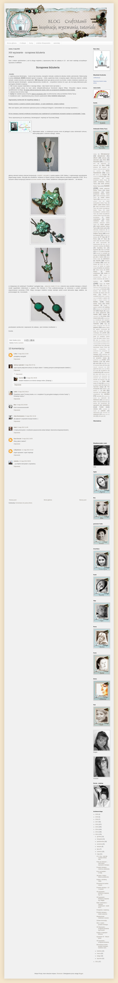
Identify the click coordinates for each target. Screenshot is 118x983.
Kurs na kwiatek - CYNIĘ (101, 872)
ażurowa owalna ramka (38, 179)
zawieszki (96, 414)
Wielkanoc (96, 399)
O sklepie (23, 43)
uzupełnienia (96, 394)
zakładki (103, 411)
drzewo (95, 237)
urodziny (103, 392)
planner (106, 334)
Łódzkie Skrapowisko (43, 43)
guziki (107, 251)
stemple (95, 379)
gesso (97, 251)
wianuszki (103, 398)
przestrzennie (105, 356)
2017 (97, 822)
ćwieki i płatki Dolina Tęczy (101, 204)
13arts (95, 154)
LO (94, 311)
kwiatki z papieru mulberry (100, 300)
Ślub (103, 381)
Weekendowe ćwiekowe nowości (103, 917)
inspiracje (103, 255)
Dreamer (97, 235)
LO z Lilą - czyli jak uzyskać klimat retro (102, 858)
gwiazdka (98, 253)
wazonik (106, 396)
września (99, 844)
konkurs (95, 291)
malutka (16, 461)
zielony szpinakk (19, 365)
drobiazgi (106, 235)
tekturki (106, 385)
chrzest (101, 176)
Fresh (107, 249)
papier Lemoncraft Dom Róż (100, 325)
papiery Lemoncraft (101, 329)
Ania (104, 160)
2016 (97, 824)
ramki (96, 363)
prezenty (95, 352)
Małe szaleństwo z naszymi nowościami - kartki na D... (103, 905)
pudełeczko (96, 359)
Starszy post (82, 500)
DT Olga (102, 237)
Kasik (107, 283)
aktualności (101, 156)
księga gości (104, 292)
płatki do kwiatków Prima (103, 343)
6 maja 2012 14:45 (22, 427)
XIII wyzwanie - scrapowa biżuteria (103, 941)
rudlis (15, 391)
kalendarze (106, 259)
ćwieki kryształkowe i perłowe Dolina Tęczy (101, 211)
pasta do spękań (98, 331)
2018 (97, 819)
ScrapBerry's (104, 370)
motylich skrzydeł (42, 175)
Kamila (16, 342)
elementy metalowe (98, 246)
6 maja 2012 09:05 (31, 378)
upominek (95, 392)
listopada (99, 839)
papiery (95, 327)
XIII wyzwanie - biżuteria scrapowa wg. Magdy (103, 898)
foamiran (95, 249)
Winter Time (96, 401)
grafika (102, 251)
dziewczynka (96, 244)
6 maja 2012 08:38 (22, 405)
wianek (95, 398)
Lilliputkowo (17, 450)
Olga (105, 323)
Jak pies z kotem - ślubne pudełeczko (103, 876)
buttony (97, 174)
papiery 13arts (105, 327)
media (95, 314)
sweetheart (95, 381)
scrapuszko (106, 372)
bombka (98, 171)
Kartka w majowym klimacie (102, 933)
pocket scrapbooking (99, 349)
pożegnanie (104, 350)
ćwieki (106, 186)
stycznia (99, 958)
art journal (105, 161)
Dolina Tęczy (97, 233)
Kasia (101, 283)
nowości (96, 323)
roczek (107, 363)
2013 (97, 832)
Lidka (15, 354)
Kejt (98, 285)
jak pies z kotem (98, 257)
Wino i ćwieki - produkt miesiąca (102, 923)
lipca (98, 849)
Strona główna (12, 43)
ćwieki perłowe (104, 224)
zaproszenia (96, 412)
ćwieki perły (103, 228)
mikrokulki (95, 316)
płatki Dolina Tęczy (100, 345)
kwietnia (99, 951)
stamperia (95, 377)
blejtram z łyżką (97, 169)
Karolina (107, 260)
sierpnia (99, 846)
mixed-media (97, 318)
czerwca (99, 851)
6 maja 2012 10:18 (30, 416)
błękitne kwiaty (106, 169)
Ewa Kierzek (17, 438)
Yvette (101, 407)
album (95, 158)
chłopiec (104, 174)
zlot (94, 416)
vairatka (106, 394)
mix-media (103, 316)
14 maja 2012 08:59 (25, 461)
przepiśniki (96, 356)
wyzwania (20, 342)
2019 (97, 817)
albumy (104, 158)
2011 (97, 961)
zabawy (95, 409)
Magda (101, 311)
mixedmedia (106, 318)
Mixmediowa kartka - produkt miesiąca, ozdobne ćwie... (102, 946)
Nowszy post (12, 500)
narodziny (106, 320)
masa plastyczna (101, 312)
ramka (107, 361)
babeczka (103, 163)
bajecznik (95, 165)
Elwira (107, 246)
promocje (104, 354)
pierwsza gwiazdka (97, 334)
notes (96, 322)
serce (97, 374)
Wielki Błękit (105, 399)
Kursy (31, 43)
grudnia (99, 836)
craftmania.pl (96, 77)
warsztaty (57, 43)
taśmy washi (98, 385)
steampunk (104, 377)
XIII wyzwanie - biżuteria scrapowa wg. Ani (103, 893)
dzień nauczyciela (101, 242)
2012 (97, 834)
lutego (99, 956)
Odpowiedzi (19, 374)
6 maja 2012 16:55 (27, 438)
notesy (103, 322)
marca (99, 953)
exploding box (101, 248)
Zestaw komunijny (102, 920)
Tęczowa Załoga (98, 387)
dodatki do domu (104, 231)
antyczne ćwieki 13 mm (52, 286)
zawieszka (105, 412)
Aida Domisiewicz (19, 416)
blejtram (104, 167)
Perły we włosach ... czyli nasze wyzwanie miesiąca (103, 863)
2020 (97, 814)
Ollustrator (60, 973)
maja (98, 854)
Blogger (81, 973)
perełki (104, 333)
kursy (94, 294)
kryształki (95, 292)
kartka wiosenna (97, 278)
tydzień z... (96, 390)
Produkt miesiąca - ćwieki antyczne (102, 913)
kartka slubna (99, 269)
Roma (106, 365)
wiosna (95, 403)
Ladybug (106, 307)
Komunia (104, 289)
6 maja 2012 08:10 (23, 391)
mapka (107, 311)
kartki (106, 281)
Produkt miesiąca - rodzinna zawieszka (103, 868)
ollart (15, 427)
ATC (94, 163)
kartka (97, 262)
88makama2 (105, 154)
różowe (102, 368)
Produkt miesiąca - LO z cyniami (103, 888)
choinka (95, 176)
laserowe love (99, 309)
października (100, 841)
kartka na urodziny (104, 268)
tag (100, 383)
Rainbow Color (97, 361)
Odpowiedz (17, 359)
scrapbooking (97, 372)
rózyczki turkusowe (98, 367)
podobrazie (95, 350)
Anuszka (96, 161)
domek (107, 233)
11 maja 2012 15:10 (27, 450)
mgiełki (105, 314)
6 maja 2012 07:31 (30, 365)
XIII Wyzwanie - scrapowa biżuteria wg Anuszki (103, 928)
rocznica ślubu (98, 365)
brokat (107, 172)
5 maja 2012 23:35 (23, 354)
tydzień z (105, 388)
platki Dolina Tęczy (104, 338)
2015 (97, 827)
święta (95, 383)
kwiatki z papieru (102, 298)
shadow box (104, 374)
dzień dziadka (105, 240)
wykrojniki (96, 405)
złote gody (101, 416)
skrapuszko (104, 376)
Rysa (108, 368)
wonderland (104, 403)
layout (106, 309)
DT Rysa (104, 239)
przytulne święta (101, 358)
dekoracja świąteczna (99, 229)
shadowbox (96, 376)
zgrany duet (105, 414)
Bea (15, 405)
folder (102, 249)
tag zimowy (106, 383)
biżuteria (95, 167)
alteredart (96, 160)
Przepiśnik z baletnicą (103, 910)
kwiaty (95, 302)
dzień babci (96, 240)
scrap (96, 370)
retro (103, 363)
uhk (104, 390)
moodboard (98, 320)
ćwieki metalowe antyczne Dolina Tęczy (101, 222)
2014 (97, 829)
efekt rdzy (105, 244)
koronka (104, 291)
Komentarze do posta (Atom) (24, 503)
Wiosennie (104, 401)
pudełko (104, 359)
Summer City (103, 379)
